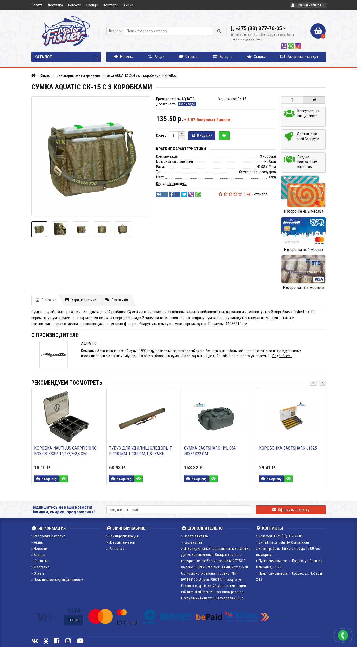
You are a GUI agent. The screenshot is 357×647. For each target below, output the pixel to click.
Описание (46, 300)
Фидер (45, 75)
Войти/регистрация (122, 536)
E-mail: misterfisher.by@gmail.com (282, 542)
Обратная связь (194, 536)
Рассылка (115, 548)
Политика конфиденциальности (57, 579)
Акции (128, 5)
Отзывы (188, 56)
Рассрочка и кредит (299, 56)
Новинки (124, 56)
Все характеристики (171, 183)
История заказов (120, 542)
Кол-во (161, 135)
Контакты (110, 5)
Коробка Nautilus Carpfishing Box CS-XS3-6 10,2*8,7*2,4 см (65, 450)
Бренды (92, 5)
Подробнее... (282, 356)
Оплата (37, 5)
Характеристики (80, 300)
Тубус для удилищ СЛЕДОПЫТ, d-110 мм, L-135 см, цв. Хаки (141, 450)
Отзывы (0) (116, 300)
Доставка (55, 5)
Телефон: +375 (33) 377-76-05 (279, 536)
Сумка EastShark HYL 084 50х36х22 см (210, 450)
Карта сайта (191, 542)
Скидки (256, 56)
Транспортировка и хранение (77, 75)
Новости (74, 5)
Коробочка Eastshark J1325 (288, 448)
